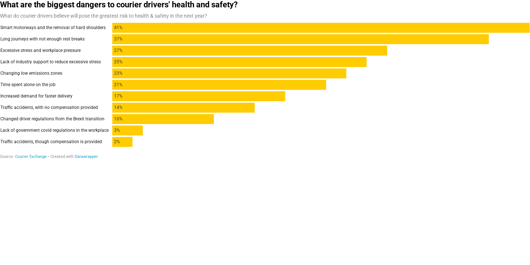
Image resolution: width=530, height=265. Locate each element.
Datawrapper (86, 156)
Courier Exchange (31, 156)
